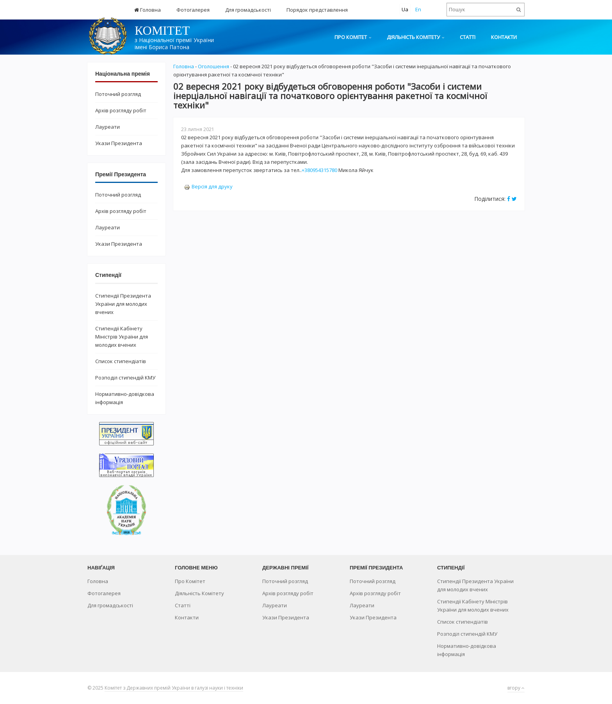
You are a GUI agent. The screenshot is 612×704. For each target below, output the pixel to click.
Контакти (504, 37)
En (418, 9)
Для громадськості (248, 9)
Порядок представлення (317, 9)
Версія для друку (208, 186)
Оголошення (213, 66)
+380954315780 (319, 170)
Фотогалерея (193, 9)
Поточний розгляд (118, 94)
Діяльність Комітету (413, 37)
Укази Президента (118, 143)
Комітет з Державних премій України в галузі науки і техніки (174, 687)
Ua (405, 9)
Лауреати (107, 126)
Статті (467, 37)
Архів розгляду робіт (120, 110)
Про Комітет (350, 37)
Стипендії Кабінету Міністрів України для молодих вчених (121, 336)
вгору (516, 687)
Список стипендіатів (120, 361)
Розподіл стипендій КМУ (125, 377)
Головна (147, 9)
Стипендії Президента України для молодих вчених (123, 304)
